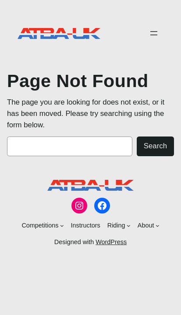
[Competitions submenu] (62, 226)
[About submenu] (158, 226)
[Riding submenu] (129, 226)
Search (155, 146)
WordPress (111, 241)
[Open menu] (154, 33)
